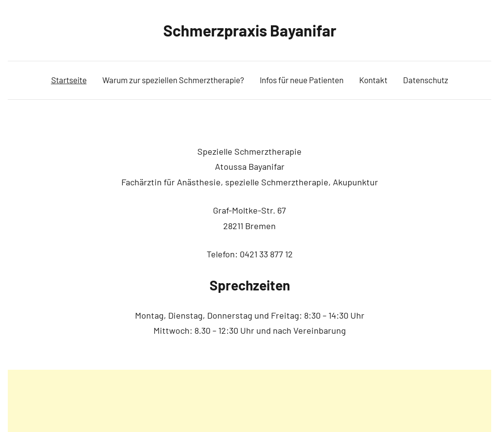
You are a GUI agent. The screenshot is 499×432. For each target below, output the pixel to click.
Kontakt (373, 80)
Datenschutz (425, 80)
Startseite (69, 80)
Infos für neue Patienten (302, 80)
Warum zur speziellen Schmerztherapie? (173, 80)
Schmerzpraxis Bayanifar (249, 30)
